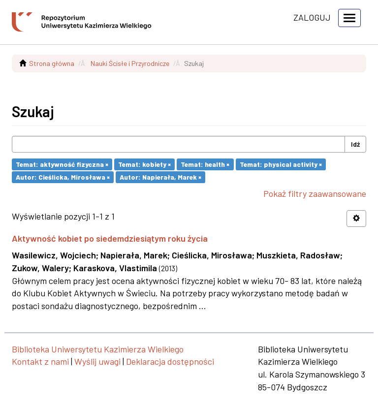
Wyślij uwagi (97, 361)
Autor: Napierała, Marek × (160, 177)
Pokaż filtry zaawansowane (314, 193)
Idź (355, 144)
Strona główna (51, 63)
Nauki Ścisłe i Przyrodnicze (130, 63)
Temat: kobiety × (144, 164)
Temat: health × (205, 164)
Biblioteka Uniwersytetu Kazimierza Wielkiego (98, 349)
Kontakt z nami (40, 361)
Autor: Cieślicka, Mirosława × (63, 177)
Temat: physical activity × (281, 164)
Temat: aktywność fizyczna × (62, 164)
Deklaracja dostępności (170, 361)
